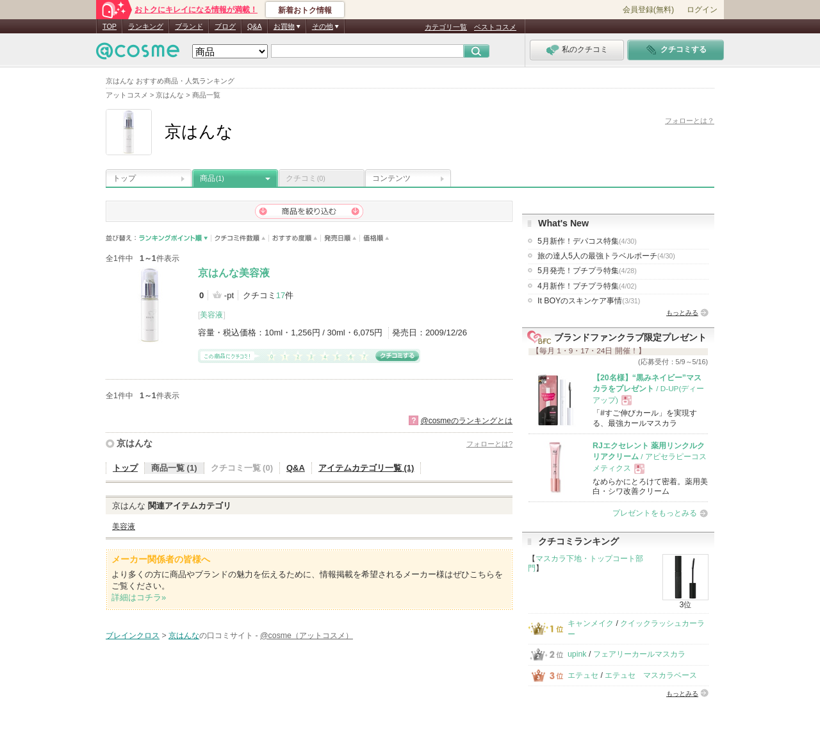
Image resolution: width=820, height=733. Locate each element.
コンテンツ (391, 178)
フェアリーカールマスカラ (639, 654)
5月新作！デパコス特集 (587, 241)
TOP (109, 26)
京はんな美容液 (234, 272)
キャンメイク (591, 623)
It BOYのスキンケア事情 (588, 300)
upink (577, 654)
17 (280, 295)
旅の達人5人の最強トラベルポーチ (606, 255)
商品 (212, 178)
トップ (124, 178)
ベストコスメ (495, 27)
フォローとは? (489, 444)
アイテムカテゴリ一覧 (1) (366, 468)
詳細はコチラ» (138, 597)
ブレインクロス (133, 635)
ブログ (225, 26)
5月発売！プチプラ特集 (587, 270)
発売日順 (340, 238)
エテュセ (583, 675)
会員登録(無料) (648, 9)
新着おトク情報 (305, 10)
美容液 (211, 314)
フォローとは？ (689, 120)
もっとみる (682, 312)
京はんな (134, 443)
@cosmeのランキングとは (466, 420)
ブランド (189, 26)
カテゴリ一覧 (446, 27)
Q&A (254, 26)
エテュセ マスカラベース (651, 675)
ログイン (702, 9)
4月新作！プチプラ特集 (587, 286)
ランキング (145, 26)
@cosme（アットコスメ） (306, 635)
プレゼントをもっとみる (654, 513)
